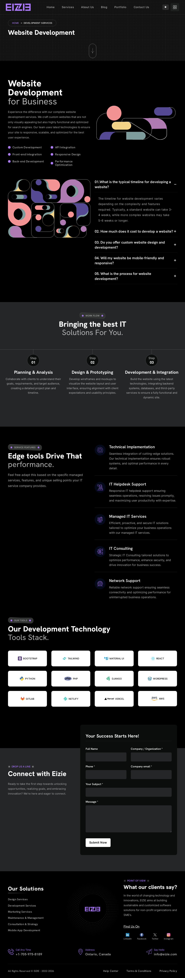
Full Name (92, 749)
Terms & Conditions (138, 971)
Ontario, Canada (98, 954)
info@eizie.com (165, 954)
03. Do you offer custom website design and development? (130, 245)
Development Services (22, 905)
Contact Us (141, 7)
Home (51, 7)
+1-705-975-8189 (29, 954)
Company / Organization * (147, 749)
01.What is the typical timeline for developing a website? (133, 184)
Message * (92, 802)
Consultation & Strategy (23, 924)
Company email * (141, 766)
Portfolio (120, 7)
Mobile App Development (24, 930)
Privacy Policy (168, 971)
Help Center (110, 971)
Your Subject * (94, 784)
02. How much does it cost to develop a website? (134, 231)
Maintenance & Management (26, 918)
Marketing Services (20, 912)
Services (68, 7)
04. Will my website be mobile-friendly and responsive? (129, 260)
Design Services (18, 899)
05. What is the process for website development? (123, 276)
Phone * (90, 766)
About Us (87, 7)
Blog (104, 7)
